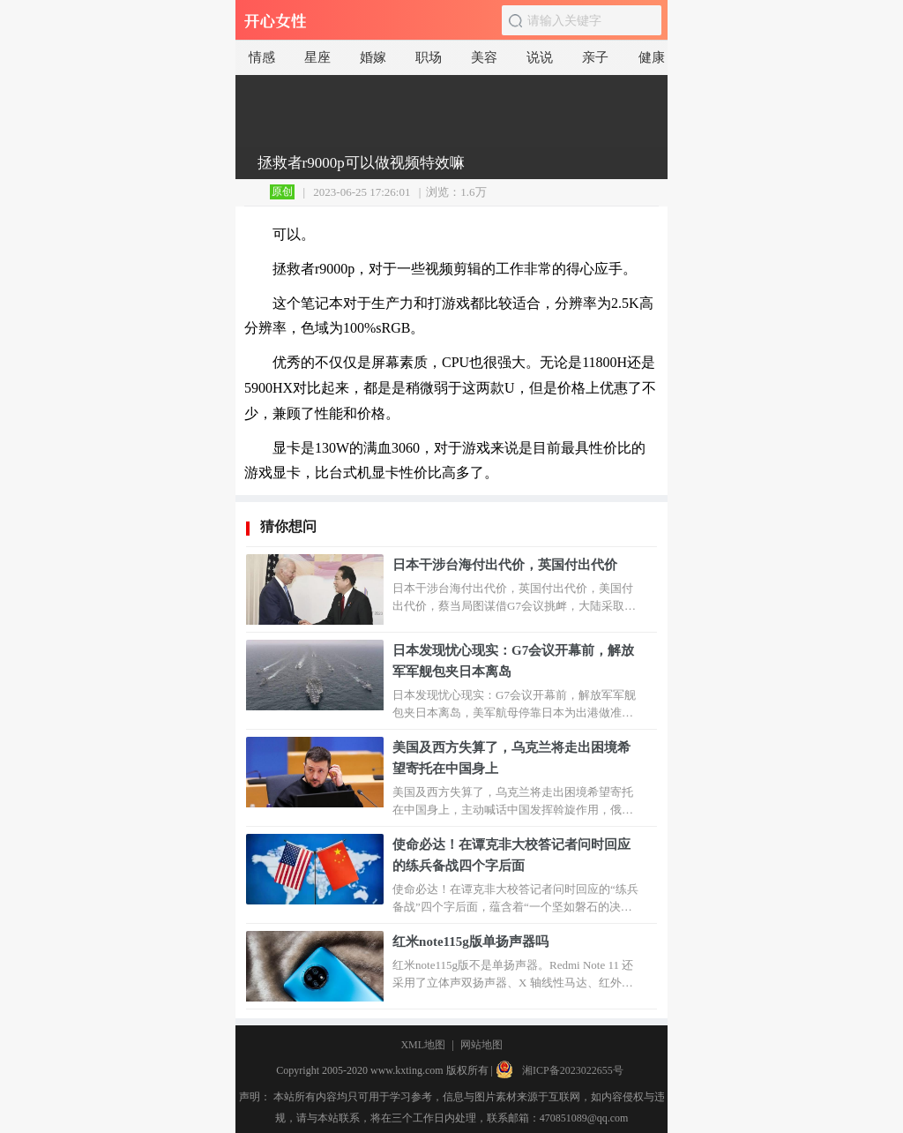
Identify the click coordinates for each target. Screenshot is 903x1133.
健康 (651, 57)
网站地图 (481, 1045)
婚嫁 (373, 57)
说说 (539, 57)
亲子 (595, 57)
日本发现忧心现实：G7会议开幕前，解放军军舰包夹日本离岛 (513, 661)
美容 (484, 57)
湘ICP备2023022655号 (572, 1070)
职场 (428, 57)
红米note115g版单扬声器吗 (470, 941)
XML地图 (422, 1045)
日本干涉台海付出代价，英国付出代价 (504, 565)
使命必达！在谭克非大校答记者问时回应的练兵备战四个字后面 (511, 855)
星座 (317, 57)
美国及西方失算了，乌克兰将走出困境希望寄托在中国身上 (511, 758)
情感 (262, 57)
